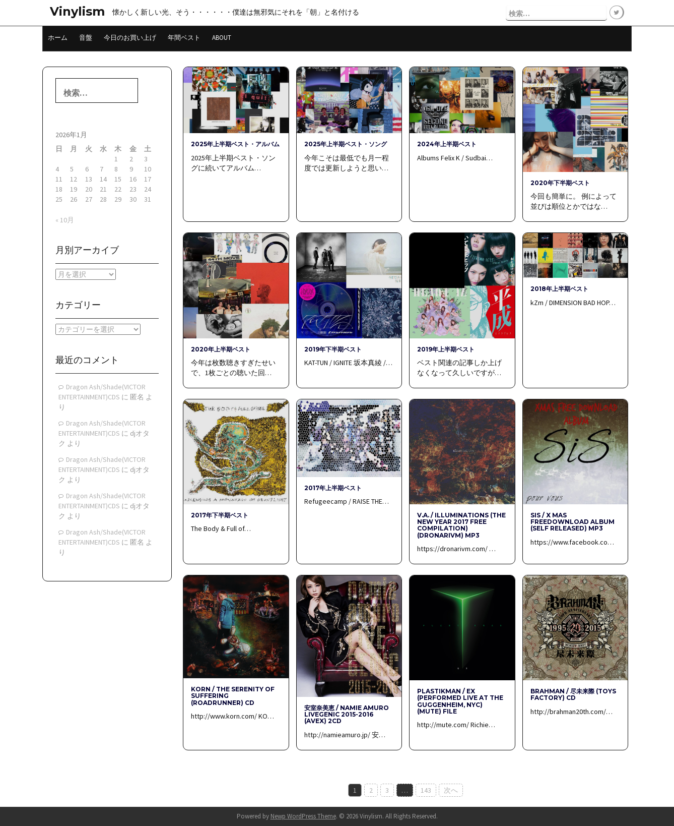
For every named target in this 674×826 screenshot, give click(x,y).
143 (426, 790)
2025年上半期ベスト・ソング (345, 144)
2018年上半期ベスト (559, 288)
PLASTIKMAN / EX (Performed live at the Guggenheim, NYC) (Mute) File (460, 701)
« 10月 (64, 219)
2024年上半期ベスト (447, 144)
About (221, 37)
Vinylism (77, 11)
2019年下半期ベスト (333, 349)
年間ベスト (184, 37)
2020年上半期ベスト (220, 349)
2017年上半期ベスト (333, 488)
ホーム (58, 37)
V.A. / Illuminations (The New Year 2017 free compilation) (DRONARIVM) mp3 (461, 525)
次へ (451, 790)
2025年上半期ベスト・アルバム (235, 144)
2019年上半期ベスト (446, 349)
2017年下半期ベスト (219, 515)
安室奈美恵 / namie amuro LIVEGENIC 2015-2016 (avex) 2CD (346, 714)
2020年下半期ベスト (560, 183)
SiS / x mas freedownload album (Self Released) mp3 (572, 521)
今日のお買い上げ (130, 37)
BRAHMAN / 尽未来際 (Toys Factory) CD (573, 694)
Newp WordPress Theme (303, 816)
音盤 (85, 37)
